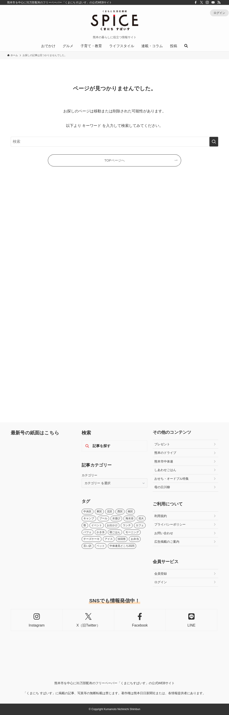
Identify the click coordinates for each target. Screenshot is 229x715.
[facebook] (196, 2)
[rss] (219, 2)
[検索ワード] (114, 142)
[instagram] (207, 2)
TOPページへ (114, 160)
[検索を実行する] (213, 142)
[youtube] (213, 2)
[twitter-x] (201, 2)
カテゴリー (89, 475)
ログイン (219, 13)
